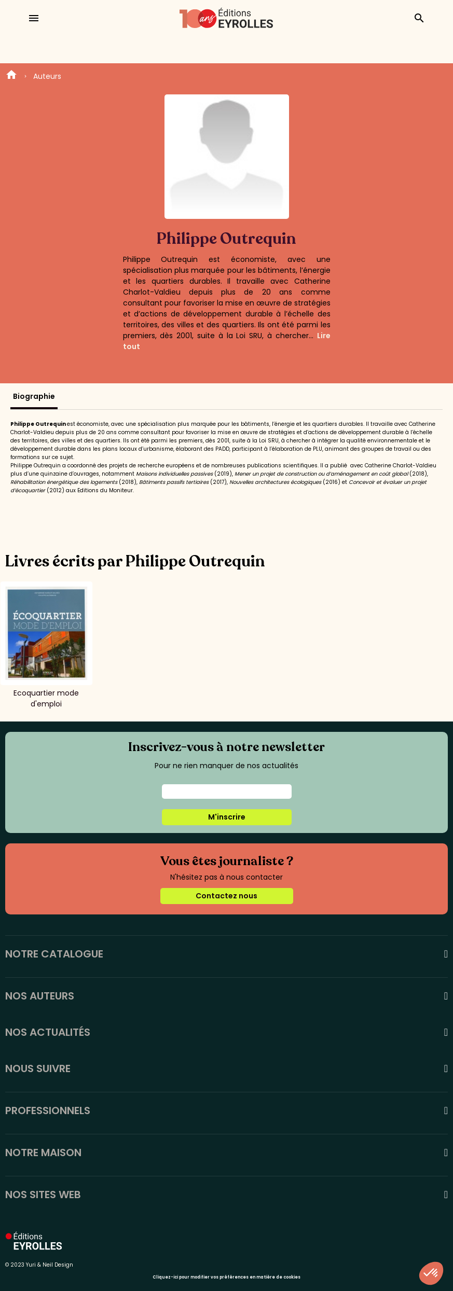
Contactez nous (226, 896)
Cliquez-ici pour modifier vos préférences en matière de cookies (226, 1277)
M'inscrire (226, 817)
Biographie (34, 396)
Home (11, 76)
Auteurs (47, 76)
